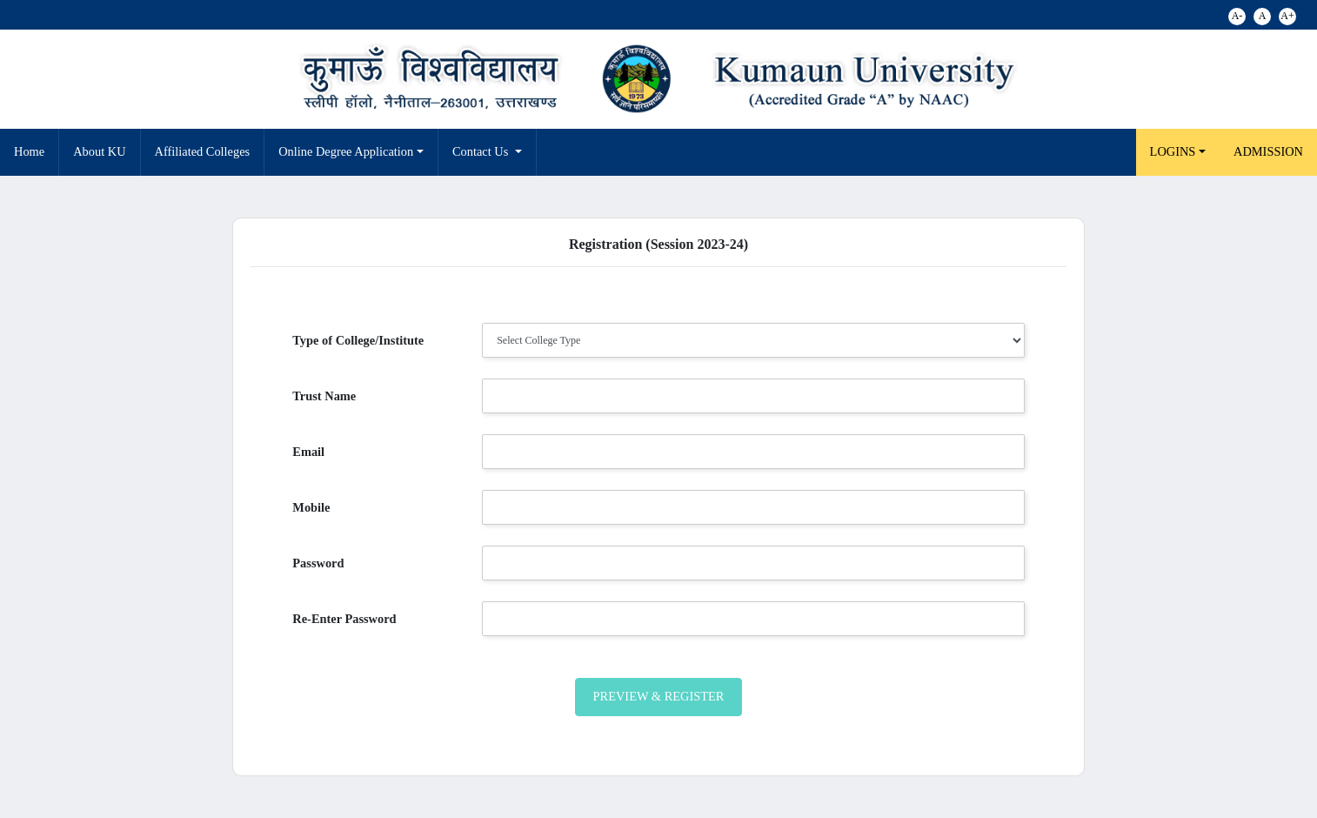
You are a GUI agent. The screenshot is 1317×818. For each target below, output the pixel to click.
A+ (1287, 16)
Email (308, 452)
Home (29, 151)
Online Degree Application (345, 151)
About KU (99, 151)
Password (318, 563)
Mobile (311, 507)
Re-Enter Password (344, 619)
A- (1237, 16)
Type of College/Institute (358, 340)
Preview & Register (659, 696)
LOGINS (1173, 151)
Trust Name (324, 396)
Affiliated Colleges (203, 151)
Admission (1268, 151)
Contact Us (481, 151)
